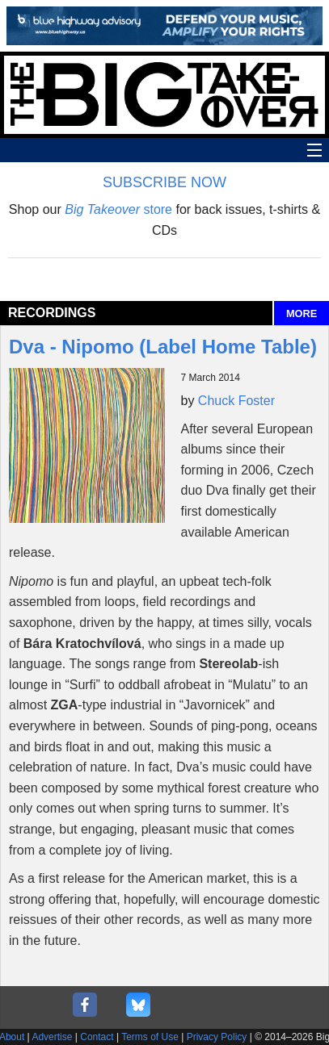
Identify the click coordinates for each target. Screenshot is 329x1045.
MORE (301, 313)
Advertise (52, 1037)
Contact (96, 1037)
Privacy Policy (217, 1037)
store (118, 209)
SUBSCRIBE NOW (164, 182)
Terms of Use (150, 1037)
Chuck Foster (236, 401)
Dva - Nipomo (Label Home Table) (163, 346)
